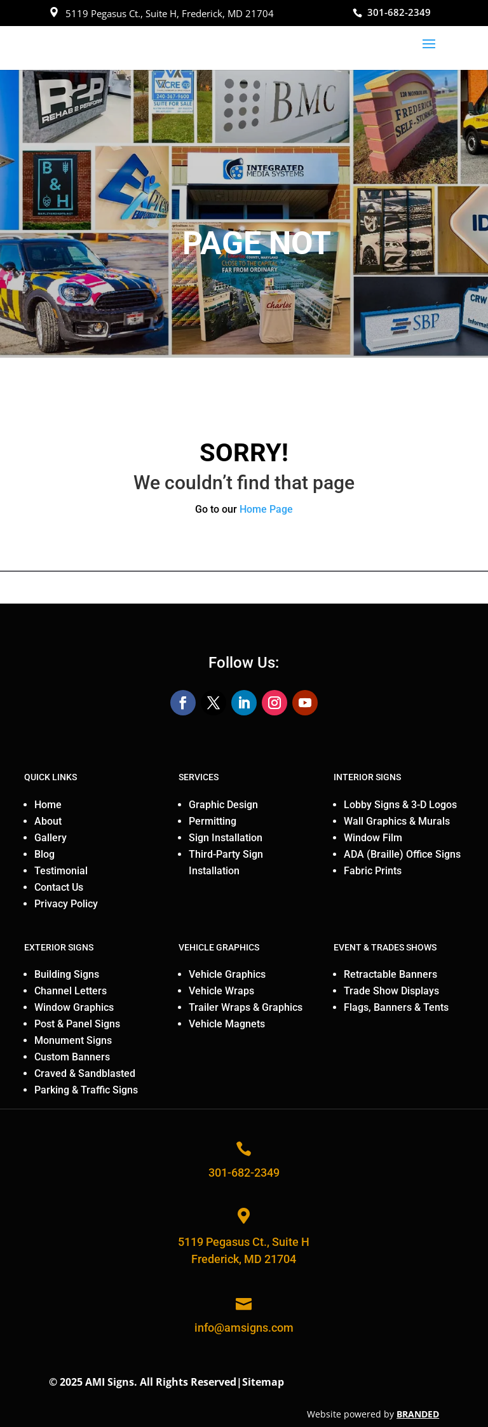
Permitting (212, 821)
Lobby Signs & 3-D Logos (400, 805)
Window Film (373, 838)
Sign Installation (225, 838)
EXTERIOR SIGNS (58, 947)
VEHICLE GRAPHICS (219, 947)
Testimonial (61, 871)
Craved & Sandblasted (84, 1073)
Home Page (266, 509)
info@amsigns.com (244, 1327)
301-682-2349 (399, 12)
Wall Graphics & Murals (397, 821)
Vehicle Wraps (221, 991)
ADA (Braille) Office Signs (402, 854)
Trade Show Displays (391, 991)
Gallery (50, 838)
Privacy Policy (66, 904)
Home (48, 805)
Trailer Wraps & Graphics (245, 1007)
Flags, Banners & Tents (396, 1007)
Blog (44, 854)
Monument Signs (73, 1040)
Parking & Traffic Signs (86, 1090)
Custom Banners (72, 1057)
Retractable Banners (390, 974)
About (48, 821)
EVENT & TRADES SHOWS (385, 947)
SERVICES (199, 777)
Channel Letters (70, 991)
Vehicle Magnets (227, 1024)
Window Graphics (74, 1007)
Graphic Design (223, 805)
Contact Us (58, 887)
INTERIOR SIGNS (367, 777)
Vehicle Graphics (227, 974)
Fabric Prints (373, 871)
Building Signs (66, 974)
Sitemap (263, 1382)
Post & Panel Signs (77, 1024)
